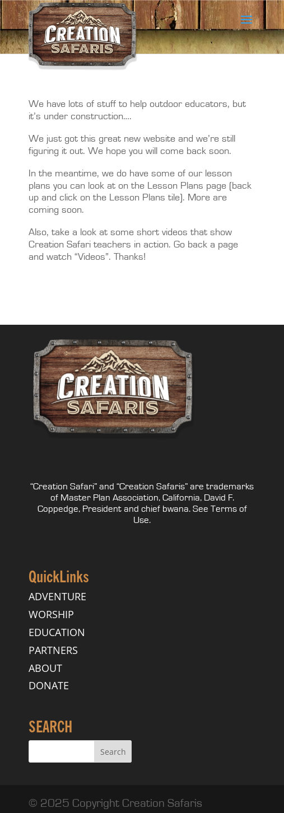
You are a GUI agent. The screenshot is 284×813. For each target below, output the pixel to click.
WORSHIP (51, 614)
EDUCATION (57, 632)
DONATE (49, 685)
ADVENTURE (57, 596)
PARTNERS (53, 650)
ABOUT (45, 668)
